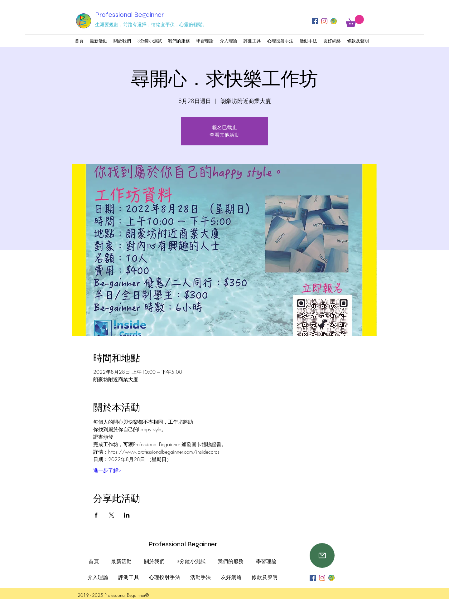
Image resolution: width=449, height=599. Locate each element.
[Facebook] (315, 21)
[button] (355, 21)
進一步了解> (107, 470)
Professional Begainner (129, 15)
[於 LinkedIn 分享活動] (127, 515)
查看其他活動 (224, 135)
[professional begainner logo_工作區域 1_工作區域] (334, 21)
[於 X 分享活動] (111, 515)
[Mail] (322, 555)
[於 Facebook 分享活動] (96, 515)
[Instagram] (324, 21)
